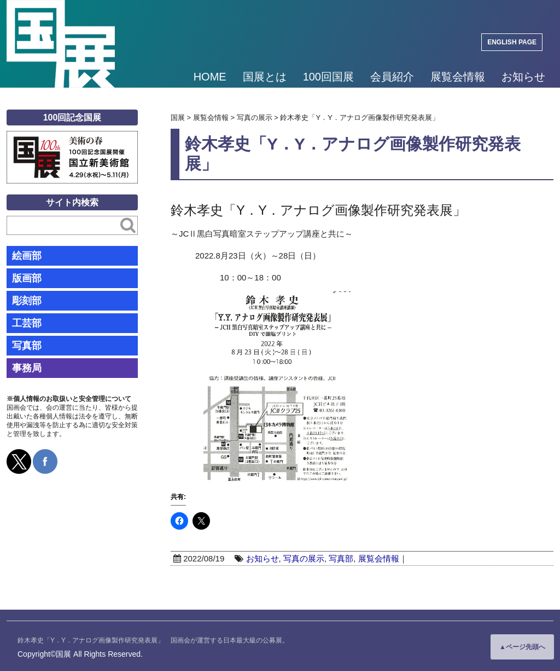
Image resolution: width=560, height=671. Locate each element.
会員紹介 (392, 77)
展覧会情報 (457, 77)
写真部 (341, 558)
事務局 (27, 368)
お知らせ (523, 77)
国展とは (265, 77)
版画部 (27, 278)
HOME (210, 77)
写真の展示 (303, 558)
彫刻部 (27, 300)
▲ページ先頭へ (522, 647)
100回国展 (328, 77)
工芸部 (27, 323)
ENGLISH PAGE (511, 42)
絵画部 (27, 255)
